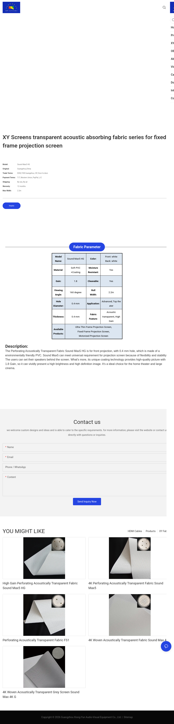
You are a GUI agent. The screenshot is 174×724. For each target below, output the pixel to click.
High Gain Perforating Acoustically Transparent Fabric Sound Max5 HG (40, 585)
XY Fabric (164, 531)
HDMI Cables (135, 531)
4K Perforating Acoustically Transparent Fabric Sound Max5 (125, 585)
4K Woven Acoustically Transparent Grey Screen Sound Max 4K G (41, 694)
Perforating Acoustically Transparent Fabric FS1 (36, 640)
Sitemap (128, 717)
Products (151, 531)
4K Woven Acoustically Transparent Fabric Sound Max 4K (128, 640)
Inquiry (11, 206)
